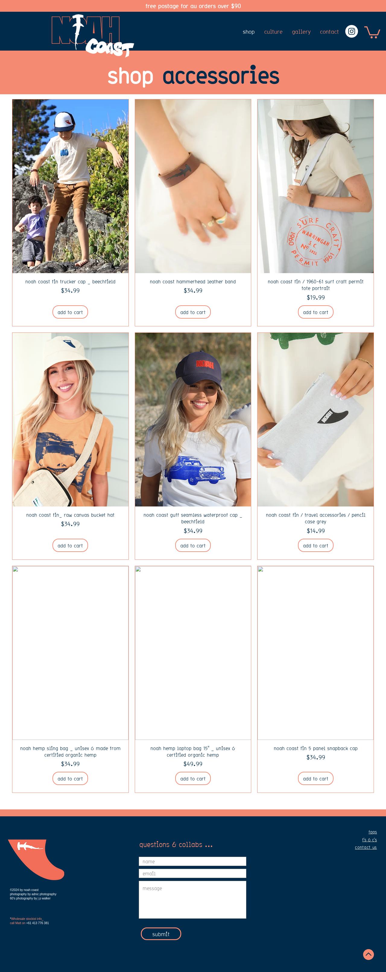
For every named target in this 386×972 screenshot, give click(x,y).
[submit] (161, 933)
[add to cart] (70, 312)
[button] (372, 32)
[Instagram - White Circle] (351, 31)
